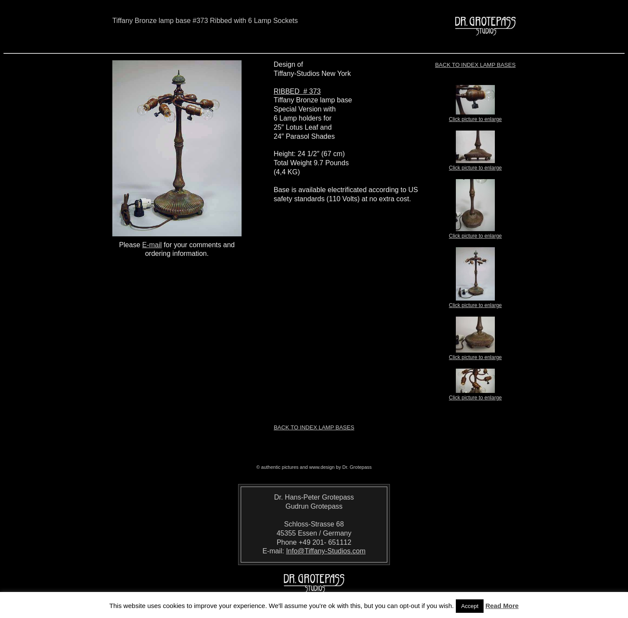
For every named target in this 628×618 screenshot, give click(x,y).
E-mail (152, 245)
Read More (502, 605)
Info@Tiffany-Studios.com (325, 551)
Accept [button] (469, 606)
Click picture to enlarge (475, 116)
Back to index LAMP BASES (475, 65)
